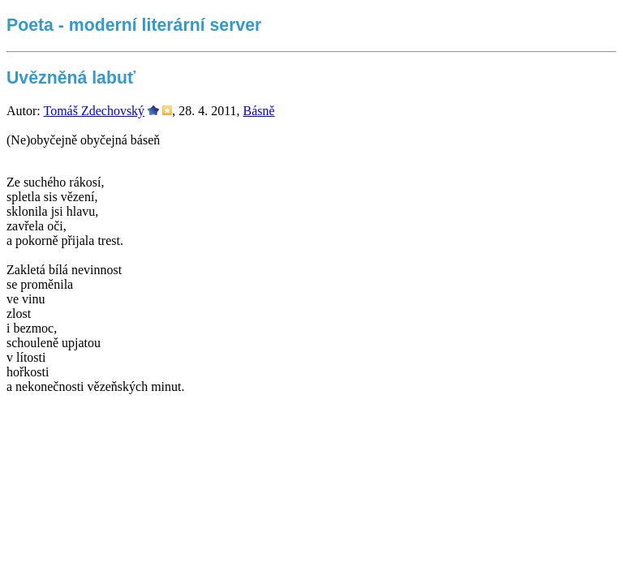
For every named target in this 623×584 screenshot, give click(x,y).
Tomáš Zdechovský (93, 111)
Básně (259, 111)
